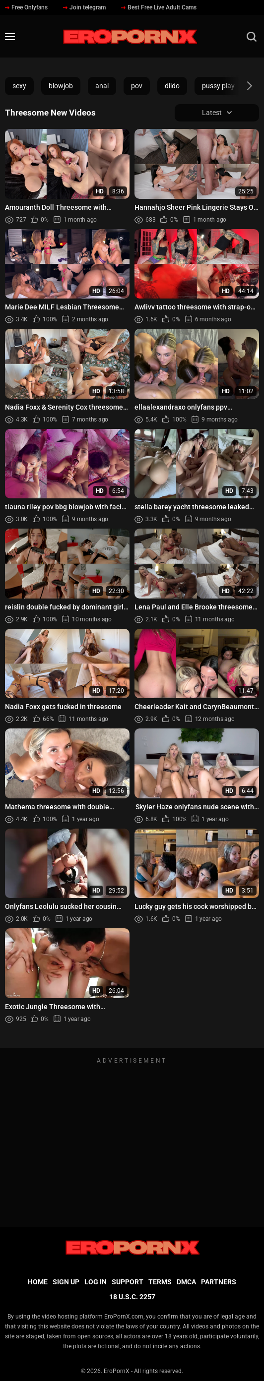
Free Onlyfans (26, 7)
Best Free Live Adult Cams (159, 7)
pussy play (218, 86)
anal (102, 86)
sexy (19, 86)
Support (127, 1282)
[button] (240, 86)
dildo (172, 86)
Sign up (66, 1282)
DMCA (186, 1282)
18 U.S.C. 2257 (132, 1297)
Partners (218, 1282)
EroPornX (117, 1371)
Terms (160, 1282)
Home (38, 1282)
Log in (95, 1282)
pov (136, 86)
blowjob (61, 86)
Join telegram (84, 7)
